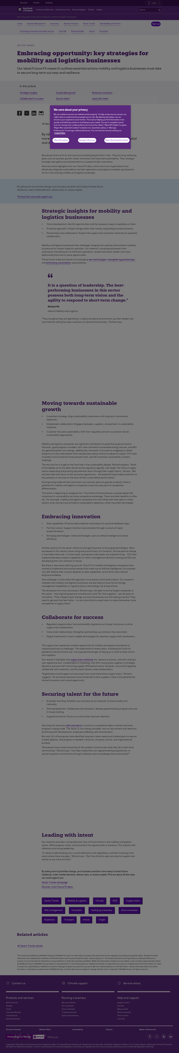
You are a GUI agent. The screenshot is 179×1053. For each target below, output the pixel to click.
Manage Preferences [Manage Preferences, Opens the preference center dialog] (87, 140)
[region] (90, 127)
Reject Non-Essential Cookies (116, 140)
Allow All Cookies (61, 140)
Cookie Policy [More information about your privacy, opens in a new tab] (59, 133)
